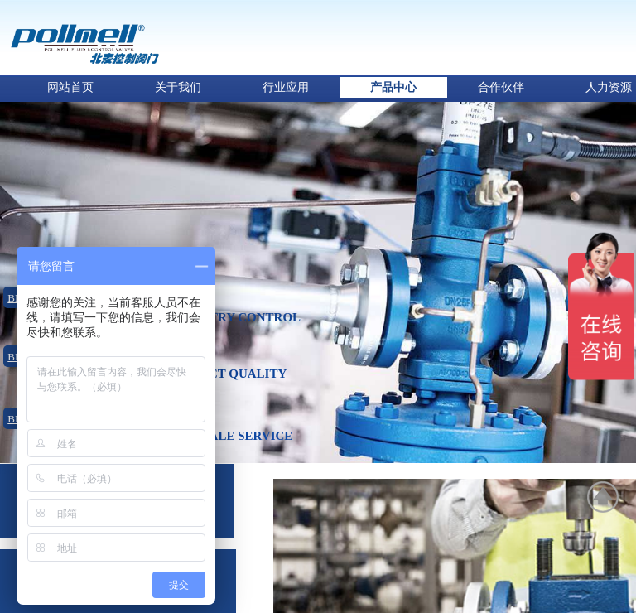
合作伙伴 (501, 87)
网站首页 (70, 87)
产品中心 (393, 87)
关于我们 (178, 87)
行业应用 (286, 87)
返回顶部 (603, 497)
